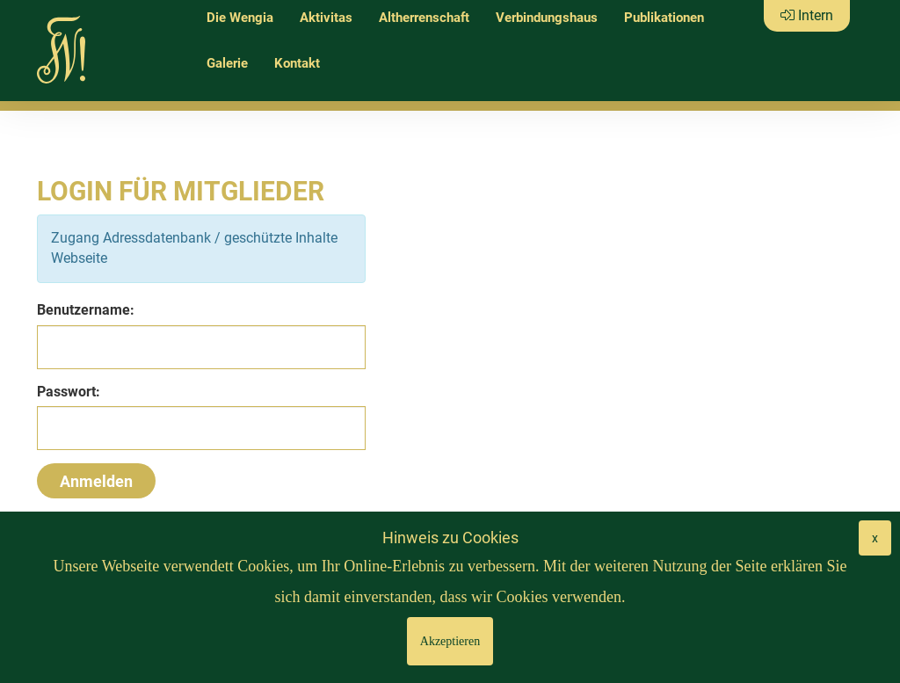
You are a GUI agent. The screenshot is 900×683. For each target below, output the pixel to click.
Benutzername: (85, 310)
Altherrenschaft (424, 17)
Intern (806, 15)
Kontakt (297, 63)
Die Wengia (240, 17)
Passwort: (68, 391)
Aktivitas (326, 17)
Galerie (227, 63)
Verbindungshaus (547, 17)
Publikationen (664, 17)
